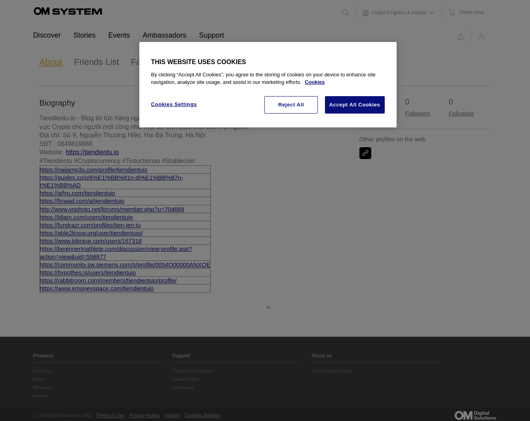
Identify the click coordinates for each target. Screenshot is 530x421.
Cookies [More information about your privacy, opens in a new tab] (315, 82)
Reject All (291, 105)
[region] (268, 84)
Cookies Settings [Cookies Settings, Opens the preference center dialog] (174, 104)
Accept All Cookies (354, 105)
